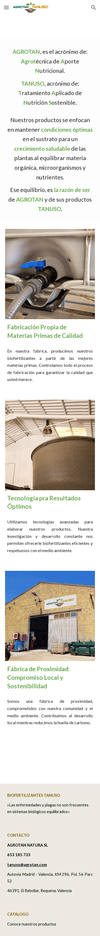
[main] (50, 130)
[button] (6, 7)
